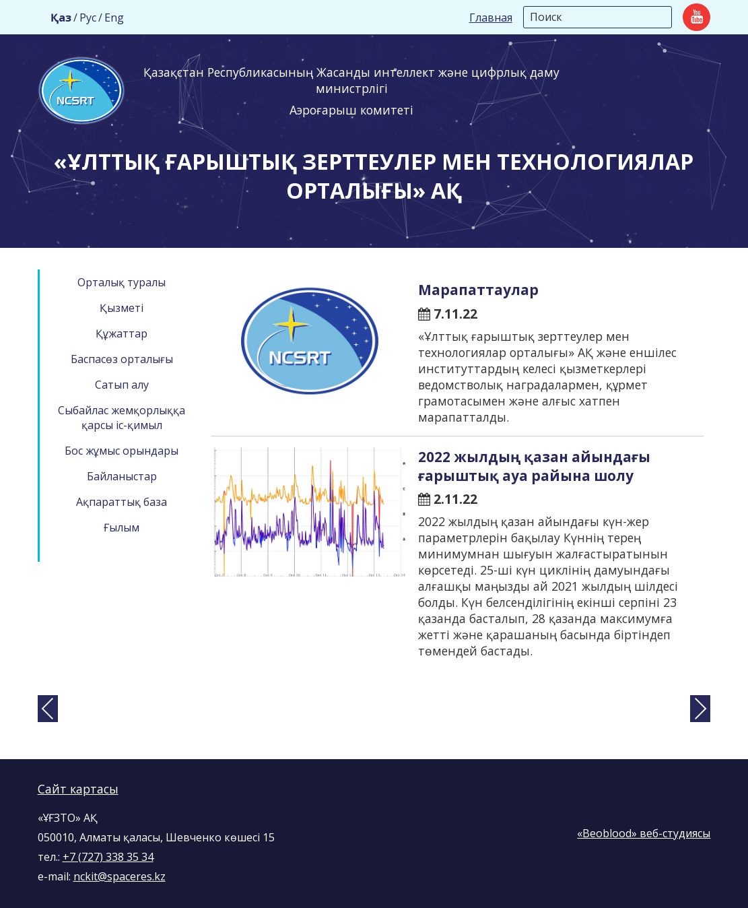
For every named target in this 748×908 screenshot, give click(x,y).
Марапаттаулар (478, 289)
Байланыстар (122, 476)
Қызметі (121, 307)
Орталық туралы (121, 282)
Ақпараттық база (121, 501)
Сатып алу (122, 384)
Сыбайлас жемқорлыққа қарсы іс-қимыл (121, 417)
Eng (114, 17)
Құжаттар (121, 333)
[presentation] (48, 708)
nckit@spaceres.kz (119, 876)
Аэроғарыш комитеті (351, 110)
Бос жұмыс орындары (121, 450)
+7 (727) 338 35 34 (108, 856)
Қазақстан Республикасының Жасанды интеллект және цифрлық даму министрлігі (351, 80)
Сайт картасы (78, 789)
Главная (490, 17)
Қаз (60, 17)
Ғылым (121, 527)
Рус (87, 17)
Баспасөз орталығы (122, 359)
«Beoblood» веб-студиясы (643, 833)
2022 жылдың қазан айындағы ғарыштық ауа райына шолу (534, 466)
